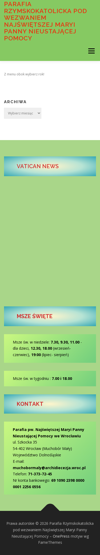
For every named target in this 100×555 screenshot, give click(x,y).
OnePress (61, 536)
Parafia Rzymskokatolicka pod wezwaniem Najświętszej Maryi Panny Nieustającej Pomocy (45, 21)
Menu (91, 51)
